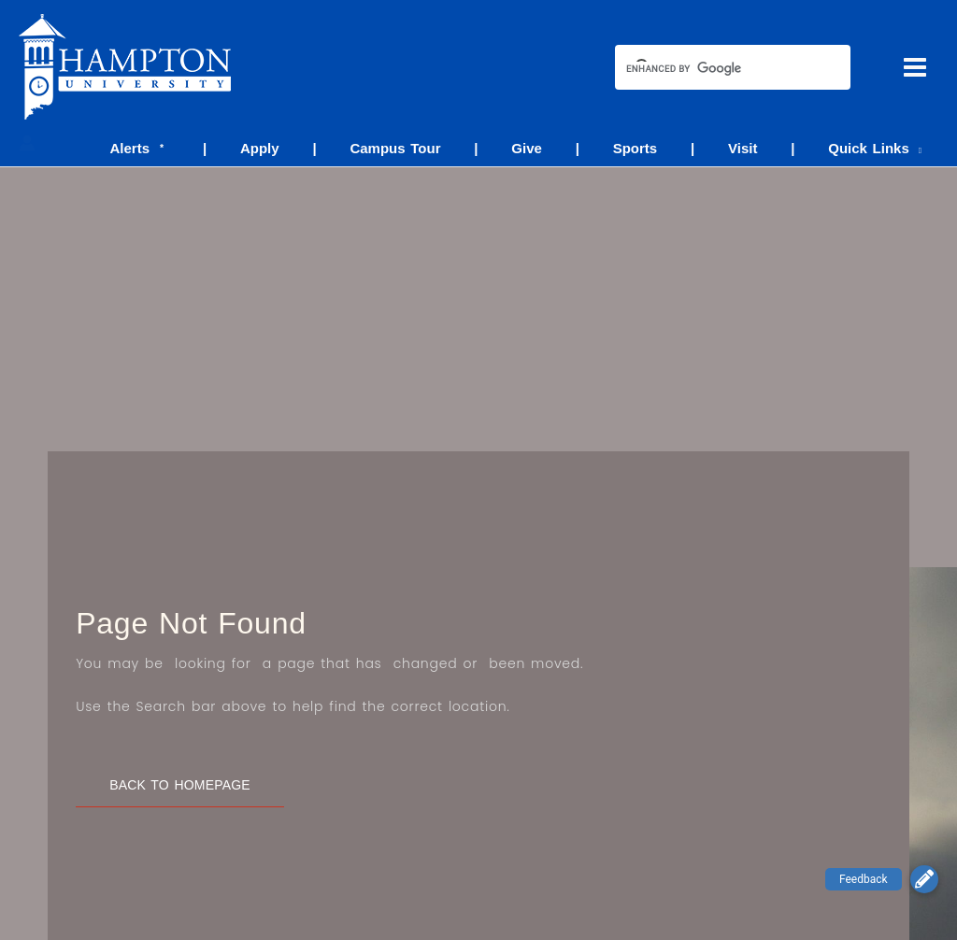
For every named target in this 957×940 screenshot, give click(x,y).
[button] (924, 879)
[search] (716, 69)
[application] (918, 148)
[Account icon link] (27, 143)
